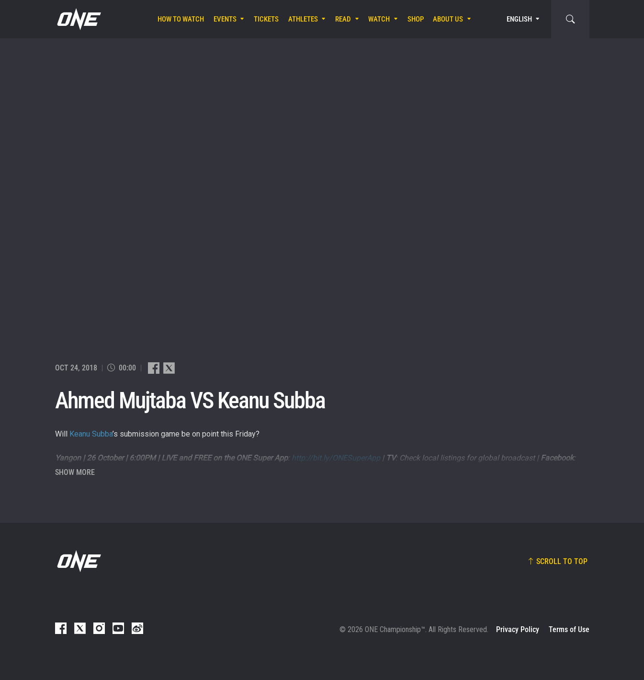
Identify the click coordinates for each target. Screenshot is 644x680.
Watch (379, 19)
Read (343, 19)
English (519, 19)
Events (225, 19)
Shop (415, 19)
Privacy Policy (517, 629)
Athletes (303, 19)
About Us (448, 19)
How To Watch (181, 19)
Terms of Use (569, 629)
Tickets (266, 19)
